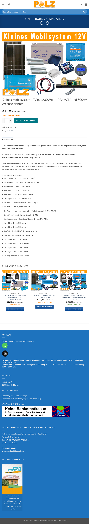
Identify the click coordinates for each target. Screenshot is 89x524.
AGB (55, 520)
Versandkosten (46, 520)
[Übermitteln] (84, 11)
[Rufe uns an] (5, 345)
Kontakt (25, 520)
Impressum (63, 520)
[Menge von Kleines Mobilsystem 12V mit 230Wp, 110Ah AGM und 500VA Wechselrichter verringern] (3, 120)
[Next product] (42, 23)
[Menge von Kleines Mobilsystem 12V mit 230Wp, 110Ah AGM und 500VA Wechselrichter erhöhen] (10, 120)
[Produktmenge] (7, 120)
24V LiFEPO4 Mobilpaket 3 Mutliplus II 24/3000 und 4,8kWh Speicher (74, 297)
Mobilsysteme (56, 18)
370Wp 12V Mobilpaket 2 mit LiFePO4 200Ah (44, 296)
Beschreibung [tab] (7, 140)
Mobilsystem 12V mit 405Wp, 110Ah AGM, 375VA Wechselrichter (15, 297)
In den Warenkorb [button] (15, 309)
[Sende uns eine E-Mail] (5, 353)
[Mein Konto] (82, 4)
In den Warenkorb (25, 120)
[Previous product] (47, 23)
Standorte (34, 520)
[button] (6, 4)
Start (28, 18)
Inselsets (40, 18)
